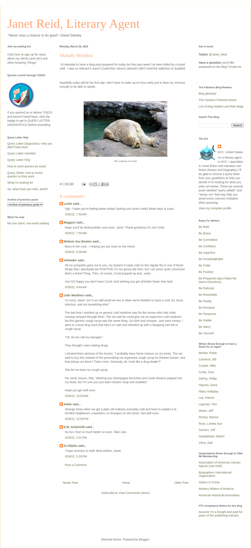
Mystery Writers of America (216, 488)
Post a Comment (76, 465)
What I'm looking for (20, 182)
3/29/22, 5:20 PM (76, 456)
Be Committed (208, 239)
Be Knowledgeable (211, 259)
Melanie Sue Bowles (78, 241)
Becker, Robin (208, 353)
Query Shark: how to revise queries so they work (25, 174)
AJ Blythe (70, 445)
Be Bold (204, 227)
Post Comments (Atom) (134, 493)
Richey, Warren (209, 417)
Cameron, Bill (207, 359)
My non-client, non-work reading (28, 223)
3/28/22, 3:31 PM (76, 437)
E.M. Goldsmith (74, 427)
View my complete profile (215, 208)
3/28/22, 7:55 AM (76, 233)
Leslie (68, 203)
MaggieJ (70, 222)
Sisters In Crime (209, 482)
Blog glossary (207, 93)
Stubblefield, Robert (211, 436)
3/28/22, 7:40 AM (76, 214)
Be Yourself (206, 333)
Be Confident (207, 246)
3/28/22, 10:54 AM (76, 396)
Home (126, 482)
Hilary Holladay (208, 391)
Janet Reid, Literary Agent (73, 23)
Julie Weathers (74, 295)
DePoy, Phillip (208, 378)
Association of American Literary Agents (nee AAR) (220, 464)
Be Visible (205, 320)
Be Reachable (208, 294)
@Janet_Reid (218, 54)
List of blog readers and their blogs (221, 106)
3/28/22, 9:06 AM (76, 252)
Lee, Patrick (206, 397)
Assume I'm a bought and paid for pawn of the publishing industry (220, 513)
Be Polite (204, 265)
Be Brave (205, 233)
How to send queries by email (26, 166)
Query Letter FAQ (18, 160)
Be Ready (205, 301)
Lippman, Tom (208, 404)
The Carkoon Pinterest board (217, 100)
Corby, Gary (206, 372)
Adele (68, 404)
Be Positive (206, 272)
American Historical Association (219, 495)
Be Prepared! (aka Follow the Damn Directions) (218, 280)
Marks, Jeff (206, 410)
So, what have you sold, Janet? (27, 189)
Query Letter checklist (21, 153)
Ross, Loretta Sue (210, 423)
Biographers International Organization (215, 474)
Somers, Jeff (207, 430)
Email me (235, 66)
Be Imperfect (207, 252)
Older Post (181, 482)
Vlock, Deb (206, 442)
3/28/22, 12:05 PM (76, 418)
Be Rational (206, 288)
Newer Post (70, 482)
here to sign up (24, 54)
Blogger (144, 539)
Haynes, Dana (208, 385)
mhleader (70, 260)
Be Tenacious (207, 314)
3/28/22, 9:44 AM (76, 287)
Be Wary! (205, 326)
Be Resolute (207, 307)
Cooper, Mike (207, 365)
